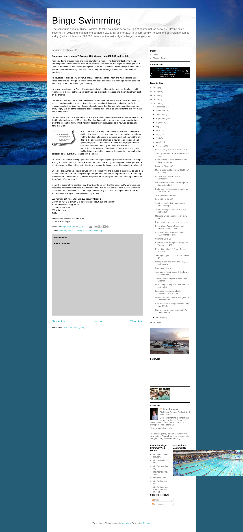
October (159, 114)
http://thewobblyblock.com (160, 455)
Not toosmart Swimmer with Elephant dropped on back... (171, 183)
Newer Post (59, 321)
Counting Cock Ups (163, 239)
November (161, 110)
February (160, 146)
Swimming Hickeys (163, 268)
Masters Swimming (93, 230)
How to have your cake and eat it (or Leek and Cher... (171, 311)
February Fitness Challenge (71, 230)
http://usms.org (159, 478)
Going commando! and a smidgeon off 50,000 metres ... (172, 298)
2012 (155, 99)
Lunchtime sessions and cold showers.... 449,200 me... (168, 292)
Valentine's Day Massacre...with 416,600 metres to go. (169, 233)
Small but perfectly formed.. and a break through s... (170, 204)
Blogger (146, 523)
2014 (155, 91)
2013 (155, 95)
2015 (155, 88)
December (161, 107)
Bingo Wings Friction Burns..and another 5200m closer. (169, 227)
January (159, 317)
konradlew (126, 523)
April (158, 138)
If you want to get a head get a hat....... (172, 222)
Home (98, 321)
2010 (155, 322)
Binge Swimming (86, 20)
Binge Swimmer (170, 409)
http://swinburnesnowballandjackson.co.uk (160, 489)
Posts (155, 500)
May (158, 134)
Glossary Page (159, 58)
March (159, 142)
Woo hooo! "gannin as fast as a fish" (171, 149)
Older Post (136, 321)
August (159, 122)
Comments (158, 504)
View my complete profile (161, 428)
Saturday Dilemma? (164, 166)
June (158, 130)
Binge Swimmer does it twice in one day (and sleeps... (171, 161)
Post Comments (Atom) (74, 327)
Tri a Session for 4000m (165, 195)
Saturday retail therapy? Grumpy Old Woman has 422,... (171, 244)
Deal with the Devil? (164, 199)
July (158, 126)
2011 (155, 103)
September (161, 118)
